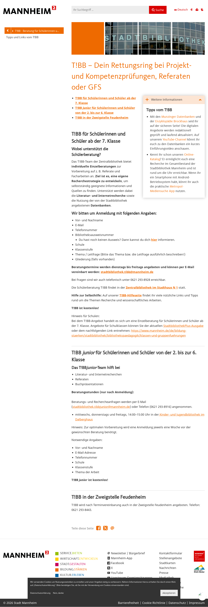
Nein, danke (58, 593)
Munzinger (169, 117)
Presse (163, 573)
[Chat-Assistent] (202, 596)
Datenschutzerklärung (40, 593)
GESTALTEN (72, 564)
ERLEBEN (72, 575)
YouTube (117, 573)
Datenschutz (177, 603)
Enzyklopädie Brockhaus (171, 121)
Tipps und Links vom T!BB (22, 37)
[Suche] (158, 10)
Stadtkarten (167, 563)
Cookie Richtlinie (153, 603)
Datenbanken (186, 117)
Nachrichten (167, 568)
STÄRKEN (73, 569)
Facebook (117, 563)
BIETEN (71, 553)
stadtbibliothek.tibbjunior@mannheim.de (101, 407)
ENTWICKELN (79, 558)
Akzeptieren (169, 592)
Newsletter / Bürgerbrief (128, 553)
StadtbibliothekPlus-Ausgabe (183, 326)
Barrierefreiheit (128, 603)
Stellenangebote (170, 558)
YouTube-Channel (174, 139)
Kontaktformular (170, 553)
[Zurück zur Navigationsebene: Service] (8, 30)
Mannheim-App (121, 558)
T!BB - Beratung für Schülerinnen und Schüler (36, 31)
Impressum (197, 603)
